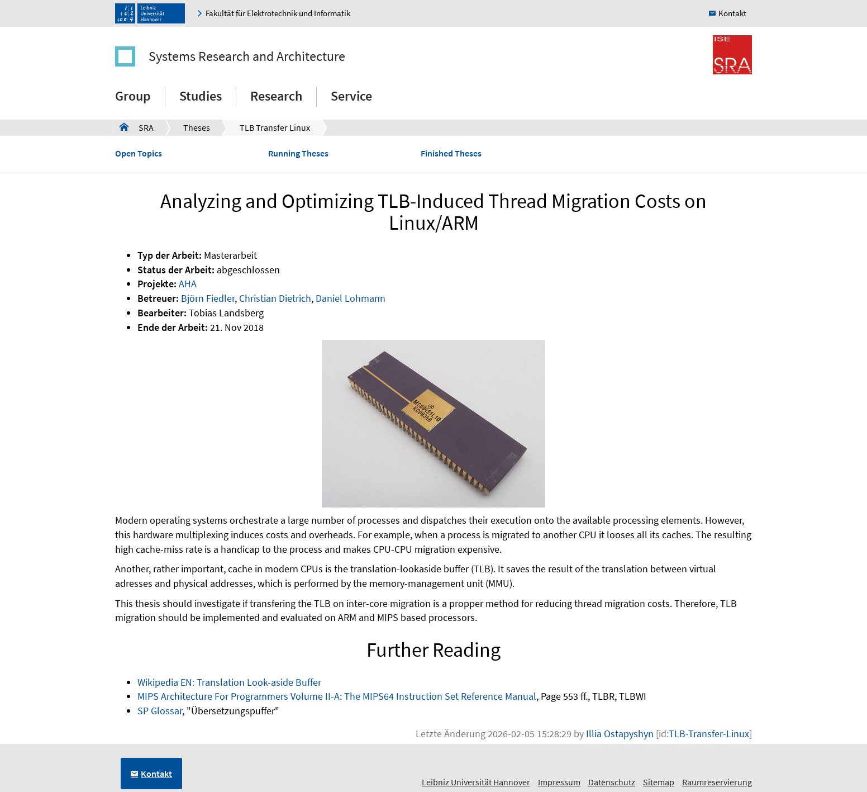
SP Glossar (159, 710)
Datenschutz (611, 782)
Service (351, 96)
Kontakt (732, 13)
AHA (188, 283)
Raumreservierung (717, 782)
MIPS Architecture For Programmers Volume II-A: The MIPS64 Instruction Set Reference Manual (336, 696)
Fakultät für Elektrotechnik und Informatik (278, 13)
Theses (196, 127)
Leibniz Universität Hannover (476, 782)
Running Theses (298, 153)
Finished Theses (451, 153)
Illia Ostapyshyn (620, 733)
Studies (200, 96)
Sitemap (658, 782)
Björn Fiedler (208, 298)
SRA (137, 127)
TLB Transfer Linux (275, 127)
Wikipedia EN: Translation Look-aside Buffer (229, 682)
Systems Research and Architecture (247, 56)
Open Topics (138, 153)
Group (133, 96)
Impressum (559, 782)
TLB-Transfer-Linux (709, 733)
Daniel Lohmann (350, 298)
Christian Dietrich (275, 298)
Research (276, 96)
